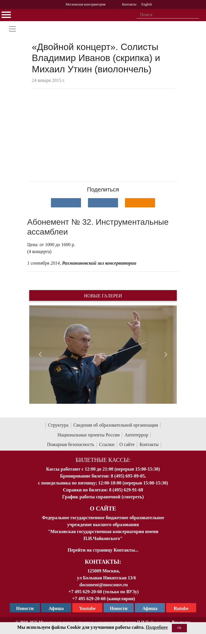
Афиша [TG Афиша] (56, 608)
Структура (58, 425)
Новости (119, 608)
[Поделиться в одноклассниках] (140, 202)
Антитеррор (136, 434)
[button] (40, 354)
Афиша (150, 608)
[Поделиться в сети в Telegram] (103, 202)
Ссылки (107, 444)
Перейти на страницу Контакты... (103, 550)
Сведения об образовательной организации (115, 425)
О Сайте (103, 508)
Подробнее (157, 627)
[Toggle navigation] (12, 28)
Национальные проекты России (89, 434)
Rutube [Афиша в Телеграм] (181, 608)
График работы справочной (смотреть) (103, 496)
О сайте (127, 444)
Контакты (149, 444)
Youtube (87, 608)
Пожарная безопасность (70, 444)
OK (179, 627)
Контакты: (103, 562)
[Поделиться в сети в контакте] (66, 202)
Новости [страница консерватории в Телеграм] (25, 608)
